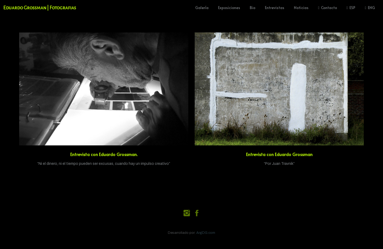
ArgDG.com (205, 233)
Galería (202, 7)
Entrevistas (274, 7)
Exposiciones (229, 7)
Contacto (327, 7)
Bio (252, 7)
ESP (351, 7)
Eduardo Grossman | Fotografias (39, 7)
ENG (370, 7)
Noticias (301, 7)
